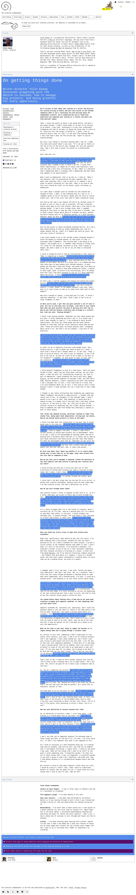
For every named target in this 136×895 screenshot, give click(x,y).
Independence (8, 115)
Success (6, 113)
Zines (77, 17)
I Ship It (51, 40)
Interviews (18, 17)
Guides (35, 17)
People (128, 2)
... (91, 17)
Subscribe (26, 26)
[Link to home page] (6, 6)
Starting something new (11, 139)
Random (84, 17)
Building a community (8, 134)
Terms (71, 888)
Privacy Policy (80, 888)
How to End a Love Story (81, 51)
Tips (62, 17)
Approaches (54, 17)
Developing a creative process (10, 128)
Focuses (44, 17)
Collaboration (8, 111)
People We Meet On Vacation (61, 48)
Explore (121, 2)
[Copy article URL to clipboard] (10, 164)
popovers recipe (50, 794)
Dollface (68, 40)
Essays (27, 17)
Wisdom (69, 17)
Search (98, 17)
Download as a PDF (10, 167)
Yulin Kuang (7, 48)
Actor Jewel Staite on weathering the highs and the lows (28, 851)
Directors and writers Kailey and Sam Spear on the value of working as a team (36, 846)
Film (12, 109)
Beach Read (79, 44)
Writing (6, 109)
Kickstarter (50, 888)
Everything (7, 17)
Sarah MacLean (49, 553)
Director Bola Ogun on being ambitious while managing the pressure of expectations (38, 842)
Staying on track (10, 144)
